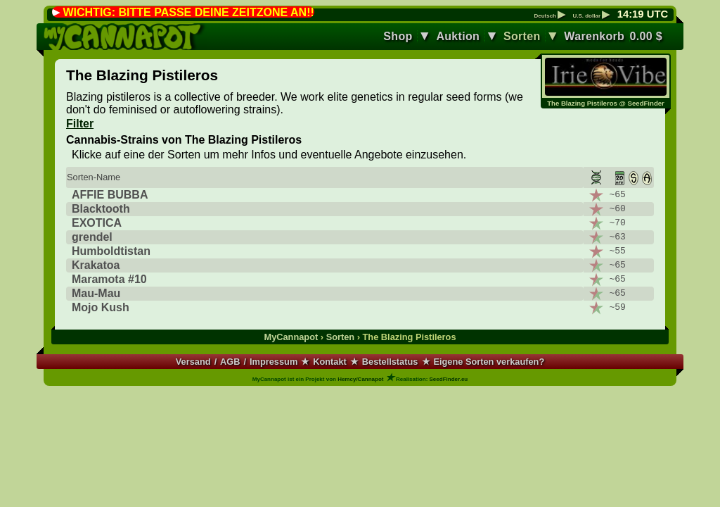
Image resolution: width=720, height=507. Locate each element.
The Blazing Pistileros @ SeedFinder (605, 103)
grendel (92, 237)
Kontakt (330, 361)
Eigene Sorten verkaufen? (488, 361)
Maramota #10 (109, 279)
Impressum (273, 361)
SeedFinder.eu (449, 379)
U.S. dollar (591, 16)
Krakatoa (96, 265)
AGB (230, 361)
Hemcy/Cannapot (360, 379)
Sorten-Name (93, 177)
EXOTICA (97, 223)
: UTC (642, 14)
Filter (80, 124)
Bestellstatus (390, 361)
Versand (193, 361)
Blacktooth (101, 209)
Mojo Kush (100, 307)
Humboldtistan (111, 251)
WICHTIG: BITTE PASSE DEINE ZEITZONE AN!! (188, 12)
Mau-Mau (96, 293)
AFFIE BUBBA (110, 195)
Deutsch (549, 16)
